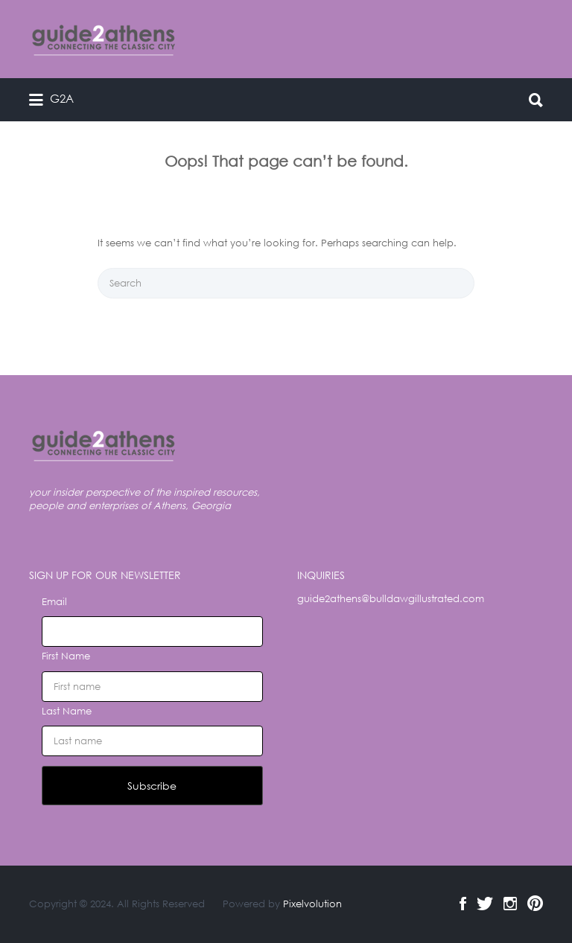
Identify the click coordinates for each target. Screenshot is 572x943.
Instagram (510, 903)
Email (54, 601)
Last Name (67, 711)
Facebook (463, 903)
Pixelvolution (312, 904)
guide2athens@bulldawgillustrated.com (390, 598)
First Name (66, 656)
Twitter (485, 903)
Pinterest (535, 903)
